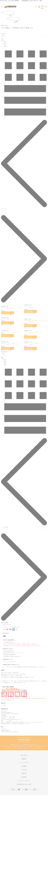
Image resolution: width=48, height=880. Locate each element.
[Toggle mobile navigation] (1, 7)
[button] (36, 6)
